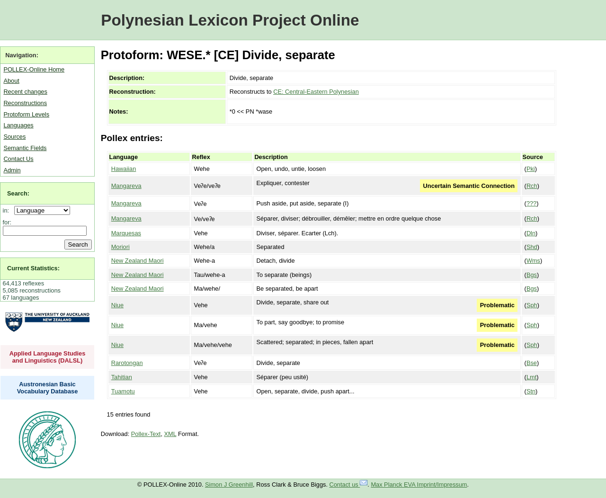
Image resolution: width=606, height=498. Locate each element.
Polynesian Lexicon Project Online (230, 20)
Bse (531, 362)
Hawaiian (123, 168)
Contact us (349, 484)
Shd (531, 246)
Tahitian (121, 377)
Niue (117, 305)
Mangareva (126, 185)
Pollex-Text (146, 433)
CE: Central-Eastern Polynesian (316, 91)
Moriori (120, 246)
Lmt (531, 377)
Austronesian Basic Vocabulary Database (47, 388)
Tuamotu (123, 391)
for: (7, 222)
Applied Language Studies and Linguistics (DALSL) (47, 357)
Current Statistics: (33, 268)
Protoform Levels (26, 114)
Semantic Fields (24, 147)
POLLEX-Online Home (33, 69)
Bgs (531, 274)
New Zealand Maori (137, 260)
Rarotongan (127, 362)
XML (170, 433)
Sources (14, 136)
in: (8, 210)
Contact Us (18, 158)
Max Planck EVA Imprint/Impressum (419, 484)
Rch (531, 185)
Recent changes (25, 91)
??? (531, 203)
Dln (530, 233)
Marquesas (126, 233)
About (11, 80)
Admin (11, 170)
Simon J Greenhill (229, 484)
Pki (530, 168)
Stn (530, 391)
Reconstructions (25, 103)
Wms (533, 260)
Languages (18, 125)
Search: (18, 193)
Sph (531, 305)
